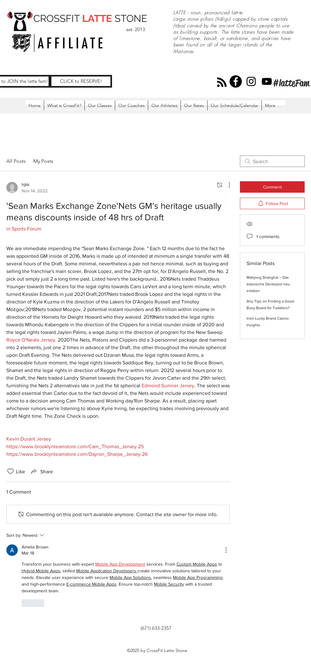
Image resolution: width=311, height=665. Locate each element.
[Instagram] (251, 81)
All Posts (16, 161)
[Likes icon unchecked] (10, 471)
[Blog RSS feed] (222, 82)
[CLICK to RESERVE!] (81, 81)
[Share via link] (41, 471)
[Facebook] (235, 81)
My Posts (43, 161)
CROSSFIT (57, 18)
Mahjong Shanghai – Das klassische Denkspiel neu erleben (268, 284)
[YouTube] (267, 81)
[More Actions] (226, 185)
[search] (272, 161)
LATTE (97, 18)
